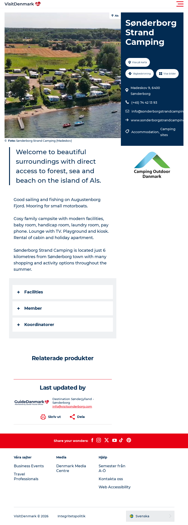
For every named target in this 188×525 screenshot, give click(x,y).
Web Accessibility (115, 487)
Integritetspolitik (71, 516)
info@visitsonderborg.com (72, 406)
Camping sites (168, 132)
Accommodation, (145, 132)
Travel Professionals (26, 476)
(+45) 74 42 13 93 (144, 103)
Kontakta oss (111, 479)
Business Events (29, 466)
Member (29, 308)
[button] (114, 4)
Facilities (30, 292)
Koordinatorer (35, 324)
